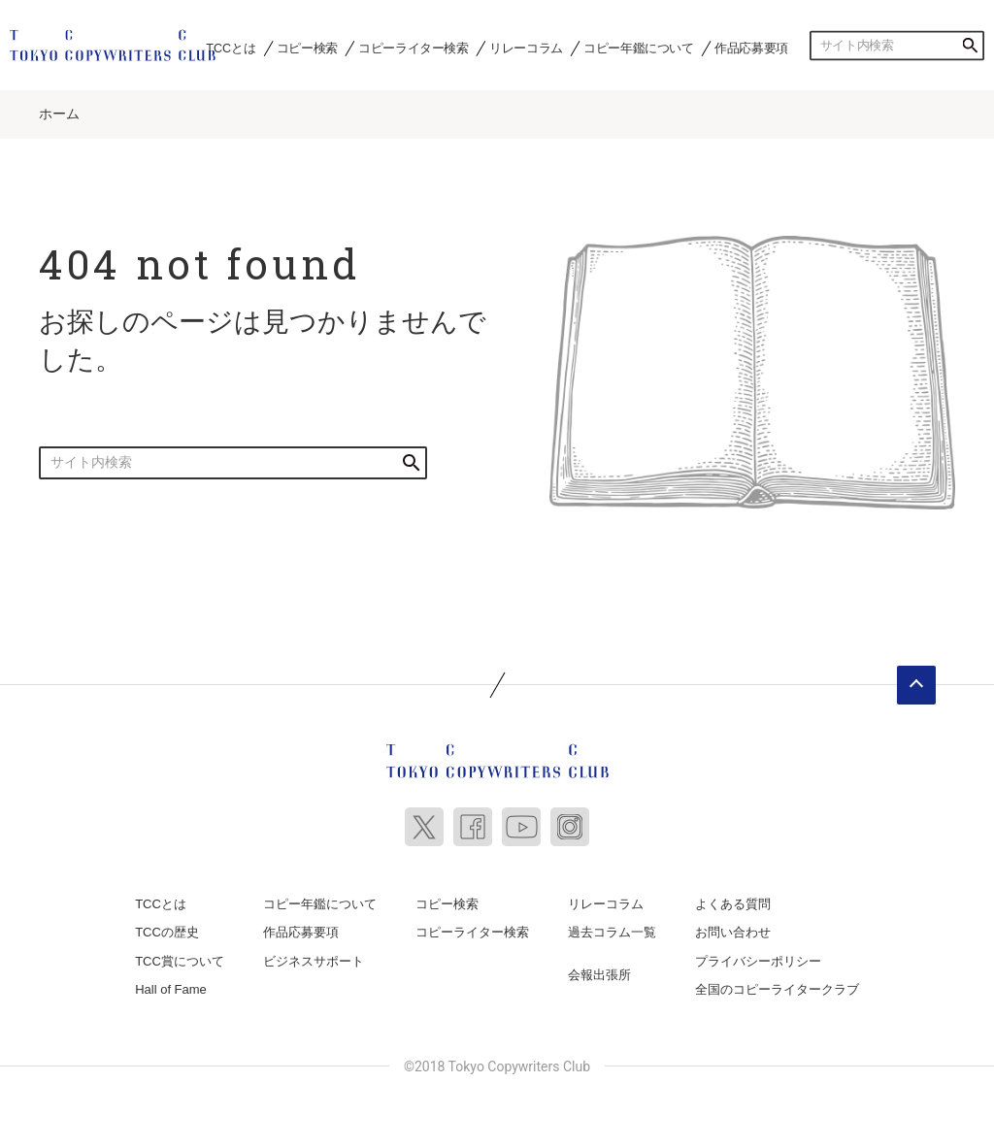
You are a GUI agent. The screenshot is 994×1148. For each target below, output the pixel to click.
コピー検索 (307, 47)
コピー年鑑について (638, 47)
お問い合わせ (733, 926)
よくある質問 (733, 897)
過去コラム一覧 (612, 926)
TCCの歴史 (167, 926)
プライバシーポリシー (758, 954)
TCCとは (230, 47)
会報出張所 (599, 968)
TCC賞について (179, 954)
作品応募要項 (751, 47)
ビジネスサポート (313, 954)
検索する (969, 45)
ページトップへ (916, 678)
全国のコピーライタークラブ (777, 983)
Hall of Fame (171, 983)
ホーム (59, 107)
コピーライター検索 (413, 47)
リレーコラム (526, 47)
